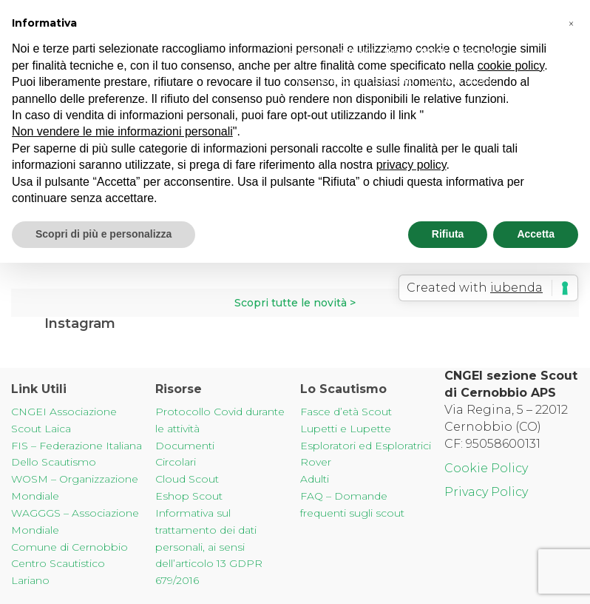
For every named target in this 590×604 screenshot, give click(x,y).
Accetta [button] (536, 234)
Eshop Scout (189, 496)
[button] (571, 24)
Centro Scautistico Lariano (355, 81)
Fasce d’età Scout (346, 411)
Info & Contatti (415, 51)
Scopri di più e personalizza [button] (103, 234)
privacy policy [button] (411, 164)
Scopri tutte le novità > (295, 302)
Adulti (314, 479)
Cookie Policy (486, 468)
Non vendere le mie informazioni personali (122, 131)
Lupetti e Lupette (345, 428)
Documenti (184, 445)
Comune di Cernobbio (69, 547)
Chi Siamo (303, 51)
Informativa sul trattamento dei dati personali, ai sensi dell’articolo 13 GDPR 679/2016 (208, 546)
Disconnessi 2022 (459, 81)
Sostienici (353, 51)
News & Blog (482, 51)
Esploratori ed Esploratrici (365, 445)
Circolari (175, 462)
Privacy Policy (486, 492)
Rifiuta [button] (448, 234)
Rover (315, 462)
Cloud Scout (187, 479)
